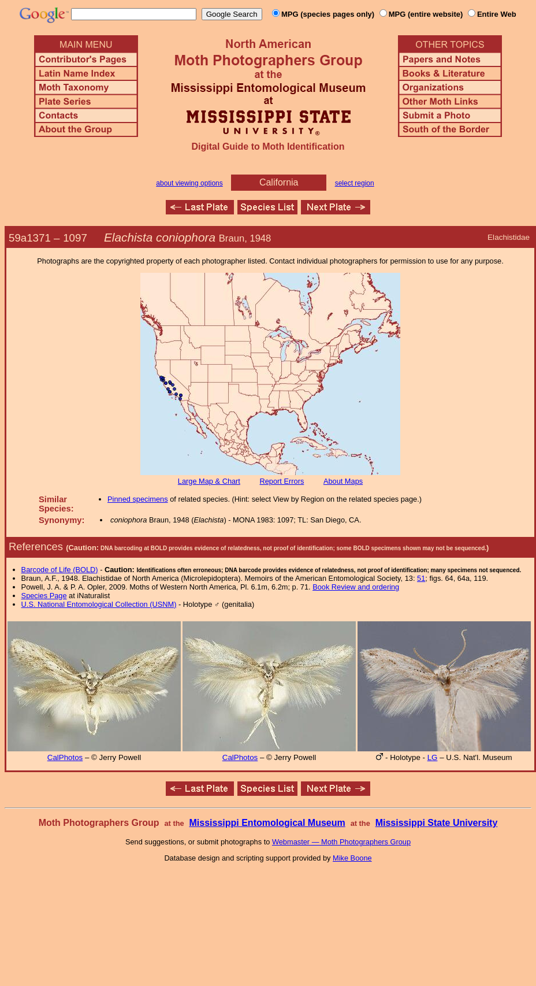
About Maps (343, 481)
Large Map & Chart (209, 481)
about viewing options (189, 183)
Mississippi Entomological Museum (267, 823)
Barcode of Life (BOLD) (59, 569)
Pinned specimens (137, 499)
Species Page (44, 595)
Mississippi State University (436, 823)
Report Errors (282, 481)
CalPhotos (65, 757)
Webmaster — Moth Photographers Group (341, 841)
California (279, 182)
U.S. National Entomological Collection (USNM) (99, 604)
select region (354, 183)
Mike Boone (352, 858)
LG (432, 757)
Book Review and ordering (355, 587)
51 (421, 578)
